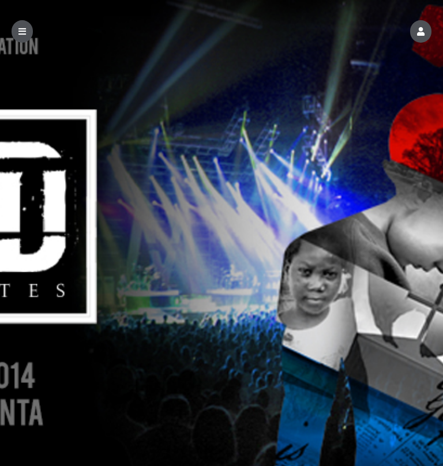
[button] (420, 31)
